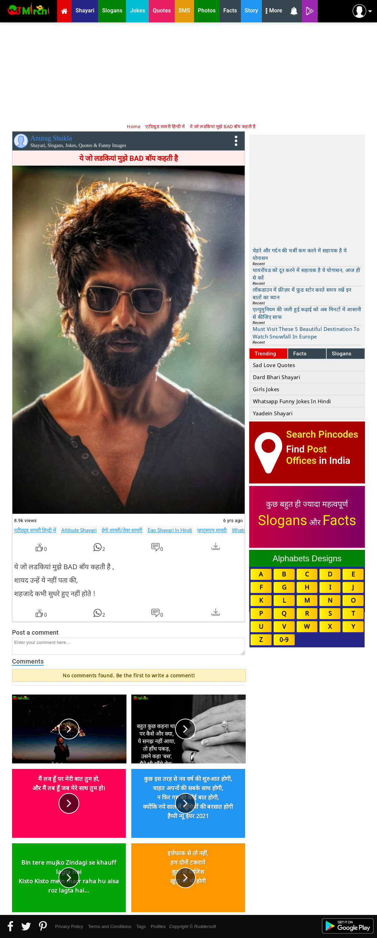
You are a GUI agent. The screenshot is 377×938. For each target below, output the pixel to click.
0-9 (283, 639)
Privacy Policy (69, 926)
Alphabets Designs (307, 558)
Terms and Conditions (109, 926)
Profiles (158, 926)
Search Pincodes (322, 434)
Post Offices (306, 455)
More (274, 11)
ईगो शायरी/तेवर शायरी (122, 530)
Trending (265, 354)
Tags (141, 926)
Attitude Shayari (78, 530)
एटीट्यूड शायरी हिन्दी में (35, 530)
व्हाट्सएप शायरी (212, 530)
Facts (300, 354)
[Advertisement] (188, 72)
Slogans (341, 354)
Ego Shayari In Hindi (169, 530)
